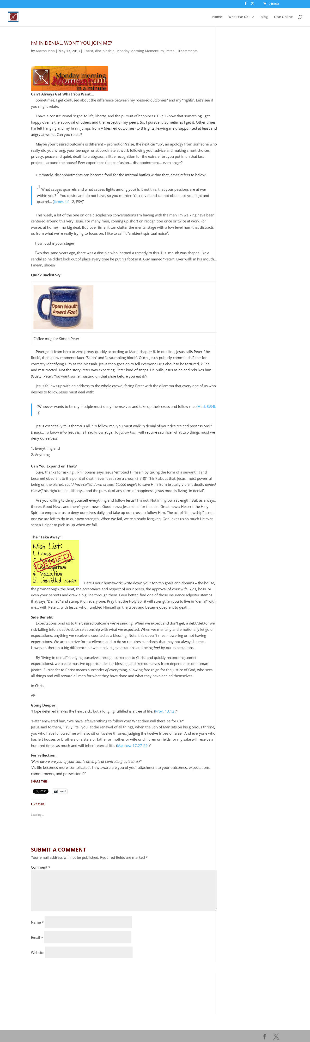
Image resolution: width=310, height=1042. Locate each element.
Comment (40, 867)
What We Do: (238, 17)
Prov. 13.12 (164, 711)
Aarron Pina (45, 51)
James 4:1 (62, 201)
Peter (170, 51)
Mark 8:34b (206, 406)
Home (217, 17)
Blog (264, 17)
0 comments (188, 51)
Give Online (283, 17)
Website (37, 952)
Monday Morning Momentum (140, 51)
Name (37, 922)
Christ (88, 51)
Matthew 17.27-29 (132, 745)
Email (37, 937)
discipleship (105, 51)
